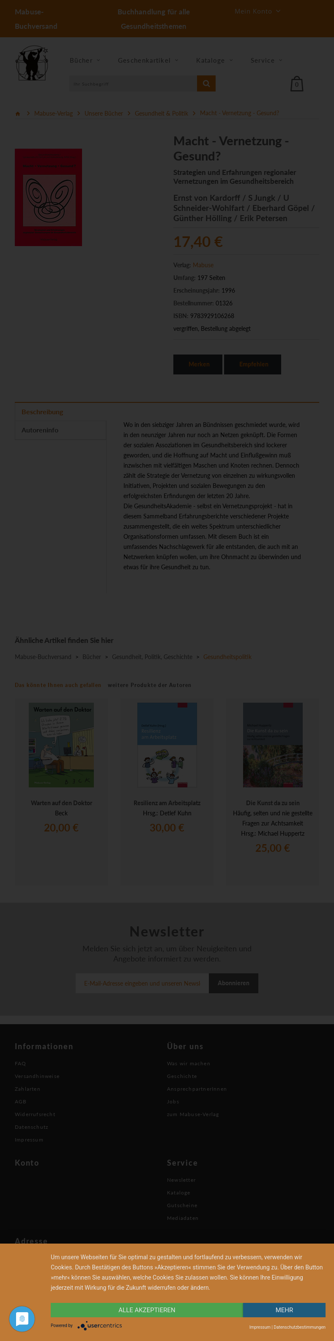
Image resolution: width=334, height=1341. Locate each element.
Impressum (260, 1327)
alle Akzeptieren (146, 1310)
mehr (284, 1310)
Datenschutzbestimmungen (300, 1327)
